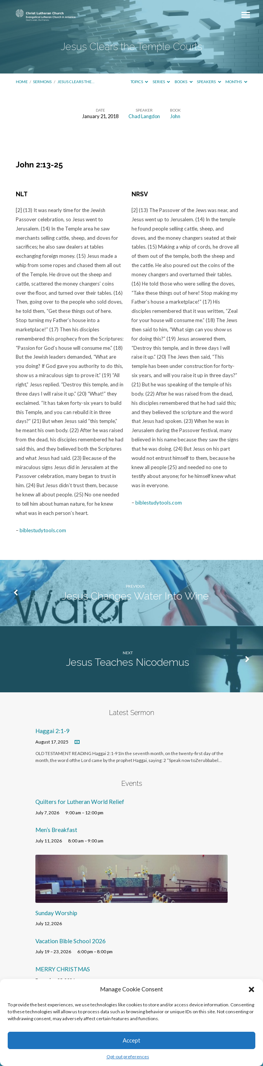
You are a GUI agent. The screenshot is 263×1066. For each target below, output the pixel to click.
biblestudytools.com (43, 530)
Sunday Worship (56, 912)
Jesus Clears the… (75, 81)
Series (161, 81)
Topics (139, 81)
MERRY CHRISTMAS (62, 969)
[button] (251, 989)
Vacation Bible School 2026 (70, 940)
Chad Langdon (144, 116)
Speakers (209, 81)
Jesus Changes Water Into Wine (135, 596)
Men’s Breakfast (56, 829)
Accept (131, 1040)
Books (184, 81)
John (175, 116)
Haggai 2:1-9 (52, 730)
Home (22, 81)
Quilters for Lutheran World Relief (79, 801)
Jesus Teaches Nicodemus (127, 662)
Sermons (42, 81)
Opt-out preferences (128, 1056)
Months (236, 81)
